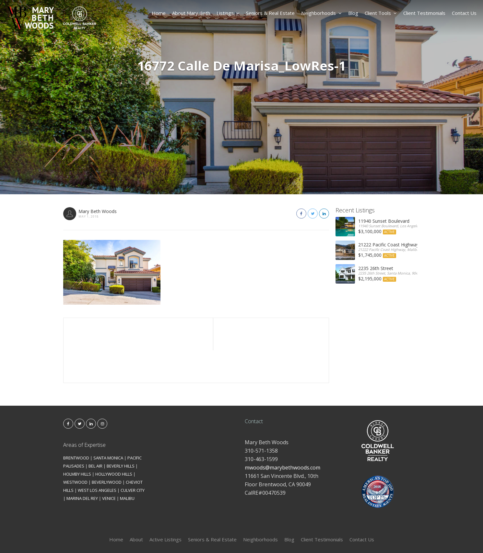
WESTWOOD (75, 450)
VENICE (109, 466)
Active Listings (165, 507)
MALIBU (127, 466)
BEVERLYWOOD (107, 450)
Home (159, 13)
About (136, 507)
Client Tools (381, 13)
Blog (353, 13)
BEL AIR (95, 433)
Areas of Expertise (84, 412)
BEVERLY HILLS (121, 433)
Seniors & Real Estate (270, 13)
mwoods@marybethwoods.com (282, 435)
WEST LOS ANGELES (97, 458)
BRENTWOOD (76, 425)
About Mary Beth (191, 13)
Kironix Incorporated (278, 537)
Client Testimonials (424, 13)
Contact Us (464, 13)
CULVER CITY (133, 458)
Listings (228, 13)
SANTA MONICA (108, 425)
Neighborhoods (321, 13)
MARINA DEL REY (82, 466)
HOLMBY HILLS (77, 442)
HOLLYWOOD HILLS (113, 442)
